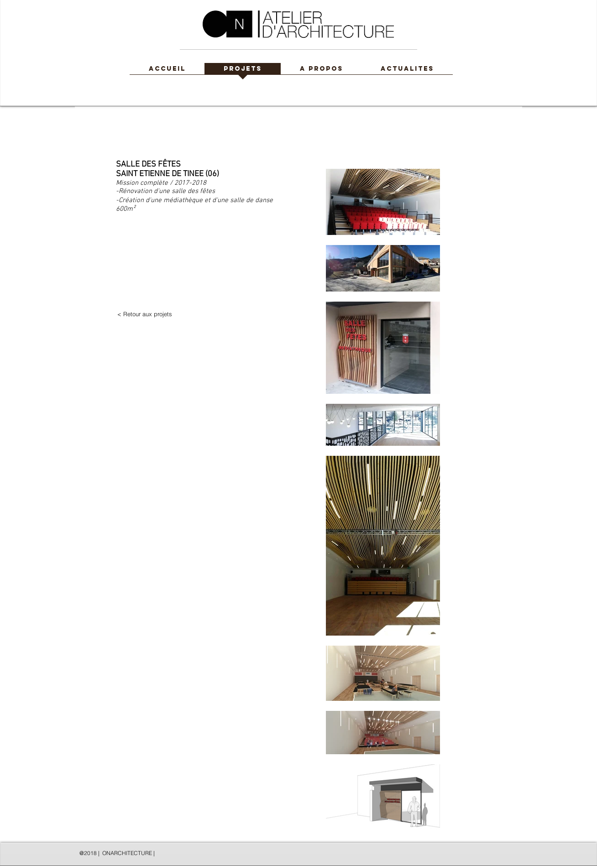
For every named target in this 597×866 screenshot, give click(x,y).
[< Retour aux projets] (144, 314)
